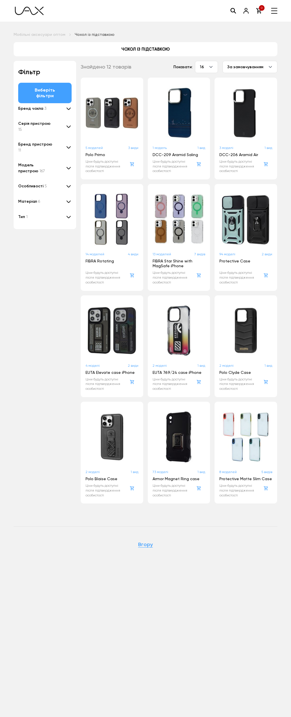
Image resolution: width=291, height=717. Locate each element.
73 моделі (160, 472)
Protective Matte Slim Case (245, 478)
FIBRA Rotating (100, 261)
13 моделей (162, 254)
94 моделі (227, 254)
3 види (133, 148)
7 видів (199, 254)
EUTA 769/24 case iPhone (177, 372)
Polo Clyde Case (235, 372)
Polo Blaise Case (101, 478)
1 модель (160, 148)
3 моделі (226, 148)
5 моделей (94, 148)
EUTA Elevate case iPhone (110, 372)
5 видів (266, 472)
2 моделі (160, 366)
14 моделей (95, 254)
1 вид (201, 148)
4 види (133, 254)
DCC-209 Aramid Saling (175, 154)
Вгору (145, 545)
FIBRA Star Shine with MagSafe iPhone (172, 263)
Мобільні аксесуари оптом (39, 34)
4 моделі (93, 366)
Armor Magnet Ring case (176, 478)
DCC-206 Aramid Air (238, 154)
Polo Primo (95, 154)
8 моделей (228, 472)
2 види (267, 254)
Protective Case (234, 261)
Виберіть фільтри (45, 92)
